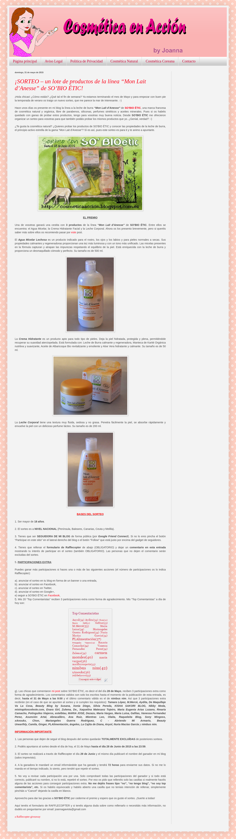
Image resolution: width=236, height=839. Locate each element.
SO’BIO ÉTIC (133, 107)
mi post (56, 691)
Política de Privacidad (86, 61)
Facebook (54, 595)
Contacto (188, 61)
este (73, 232)
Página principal (25, 61)
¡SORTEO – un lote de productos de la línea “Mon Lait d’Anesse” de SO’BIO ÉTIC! (80, 84)
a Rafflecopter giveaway (27, 816)
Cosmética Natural (124, 61)
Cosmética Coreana (160, 61)
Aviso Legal (54, 61)
